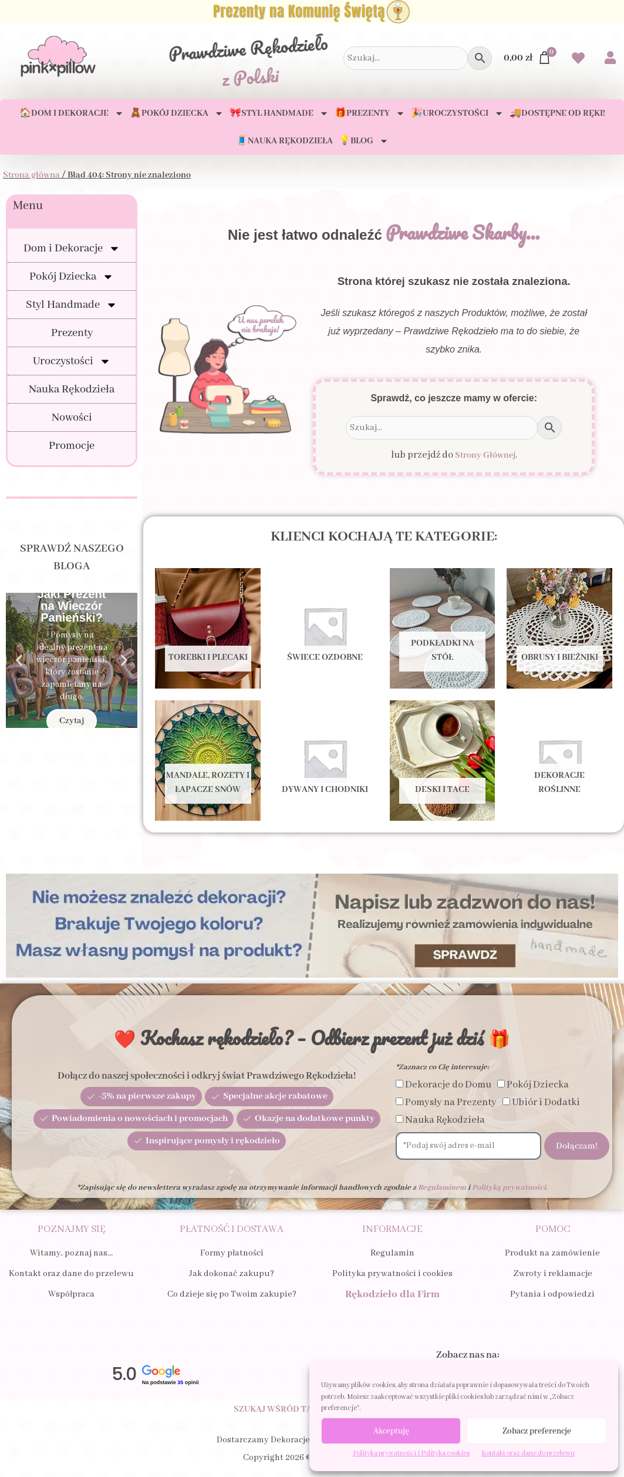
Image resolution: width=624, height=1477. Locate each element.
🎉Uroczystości (457, 113)
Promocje (72, 446)
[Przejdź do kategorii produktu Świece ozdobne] (325, 628)
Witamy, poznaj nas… (71, 1253)
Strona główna (31, 175)
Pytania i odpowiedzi (552, 1294)
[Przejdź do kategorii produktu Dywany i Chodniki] (325, 760)
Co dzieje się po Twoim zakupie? (231, 1294)
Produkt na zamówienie (552, 1253)
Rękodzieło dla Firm (392, 1294)
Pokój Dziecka (71, 276)
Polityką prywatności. (510, 1188)
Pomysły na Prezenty (451, 1102)
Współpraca (71, 1294)
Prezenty (72, 333)
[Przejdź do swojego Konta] (610, 59)
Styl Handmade (71, 305)
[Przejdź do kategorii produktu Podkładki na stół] (442, 628)
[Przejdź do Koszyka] (528, 58)
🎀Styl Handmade (279, 113)
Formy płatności (232, 1253)
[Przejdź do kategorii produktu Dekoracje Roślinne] (559, 760)
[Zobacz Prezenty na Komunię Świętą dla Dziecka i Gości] (312, 12)
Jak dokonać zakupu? (231, 1273)
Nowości (72, 418)
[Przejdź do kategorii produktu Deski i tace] (442, 760)
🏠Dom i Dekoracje (71, 113)
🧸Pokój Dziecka (177, 113)
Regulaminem (442, 1188)
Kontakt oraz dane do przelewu (528, 1453)
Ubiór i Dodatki (546, 1102)
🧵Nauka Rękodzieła (284, 141)
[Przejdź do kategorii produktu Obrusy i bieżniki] (559, 628)
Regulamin (392, 1253)
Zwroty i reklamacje (552, 1273)
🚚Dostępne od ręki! (557, 113)
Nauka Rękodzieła (71, 389)
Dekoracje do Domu (448, 1085)
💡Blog (364, 141)
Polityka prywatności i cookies (392, 1273)
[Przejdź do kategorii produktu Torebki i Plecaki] (208, 628)
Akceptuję (391, 1431)
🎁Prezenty (370, 113)
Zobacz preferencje (536, 1431)
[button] (19, 660)
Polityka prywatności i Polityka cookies (411, 1453)
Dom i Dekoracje (71, 248)
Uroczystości (72, 361)
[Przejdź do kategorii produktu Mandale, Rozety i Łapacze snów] (208, 760)
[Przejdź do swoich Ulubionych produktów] (578, 59)
